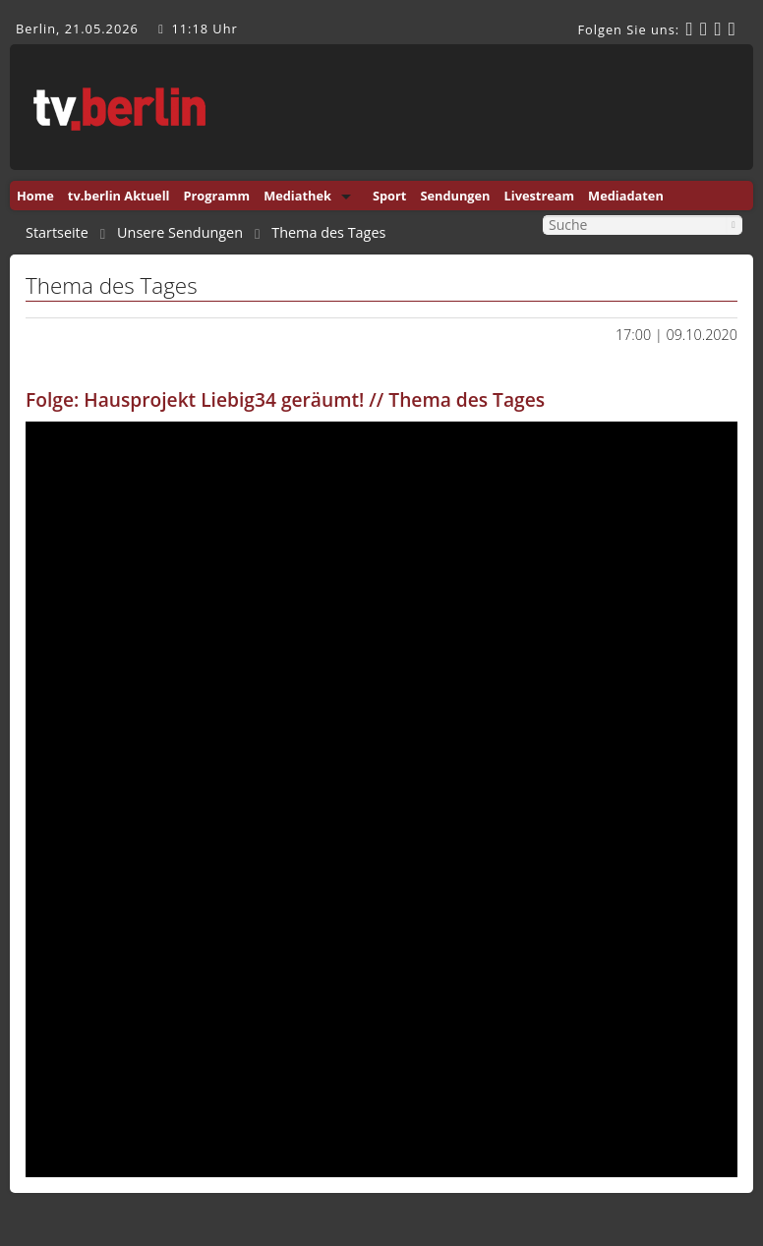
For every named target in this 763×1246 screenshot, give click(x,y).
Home (35, 195)
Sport (389, 195)
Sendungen (455, 195)
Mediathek (297, 195)
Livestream (539, 195)
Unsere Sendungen (180, 233)
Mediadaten (626, 195)
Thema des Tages (328, 233)
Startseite (57, 233)
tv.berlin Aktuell (119, 195)
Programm (216, 195)
